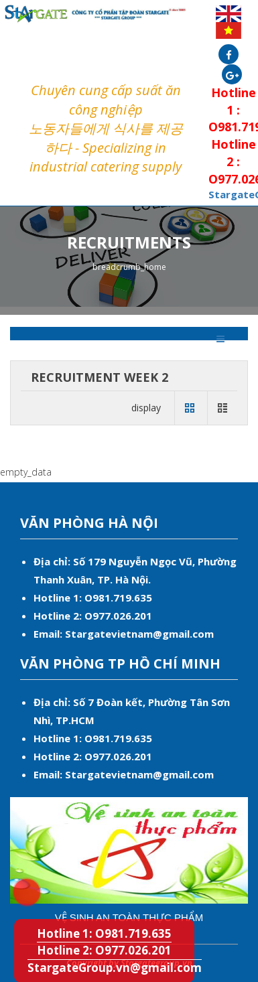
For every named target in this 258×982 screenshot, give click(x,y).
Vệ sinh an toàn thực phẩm (129, 917)
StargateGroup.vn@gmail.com (114, 967)
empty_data (26, 472)
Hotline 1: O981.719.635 (17, 882)
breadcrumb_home (129, 267)
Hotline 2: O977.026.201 (104, 950)
